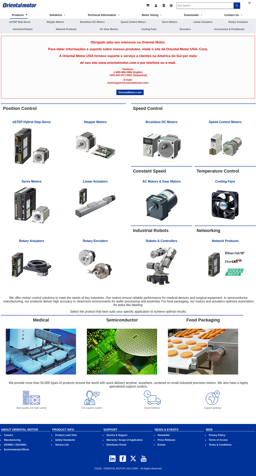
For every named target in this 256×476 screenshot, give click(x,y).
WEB (209, 429)
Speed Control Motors (133, 22)
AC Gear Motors (109, 29)
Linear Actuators (202, 22)
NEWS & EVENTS (167, 429)
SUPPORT (110, 429)
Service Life (62, 444)
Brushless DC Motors (92, 22)
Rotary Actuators (238, 22)
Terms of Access (218, 440)
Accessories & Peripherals (229, 29)
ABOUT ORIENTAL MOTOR (19, 429)
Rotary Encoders (95, 241)
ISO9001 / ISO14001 (15, 444)
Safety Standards (65, 440)
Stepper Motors (55, 22)
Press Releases (166, 440)
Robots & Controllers (161, 241)
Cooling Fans (148, 29)
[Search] (237, 5)
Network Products (66, 29)
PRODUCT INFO (63, 429)
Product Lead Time (66, 435)
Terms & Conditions (220, 444)
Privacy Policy (217, 435)
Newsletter (164, 435)
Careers (8, 435)
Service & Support (116, 435)
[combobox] (205, 5)
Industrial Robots (23, 29)
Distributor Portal (116, 444)
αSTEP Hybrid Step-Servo (31, 122)
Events (162, 444)
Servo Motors (169, 22)
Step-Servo (19, 22)
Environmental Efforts (16, 449)
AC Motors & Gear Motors (161, 181)
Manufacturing (12, 440)
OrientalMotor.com (130, 92)
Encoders (185, 29)
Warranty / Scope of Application (124, 440)
